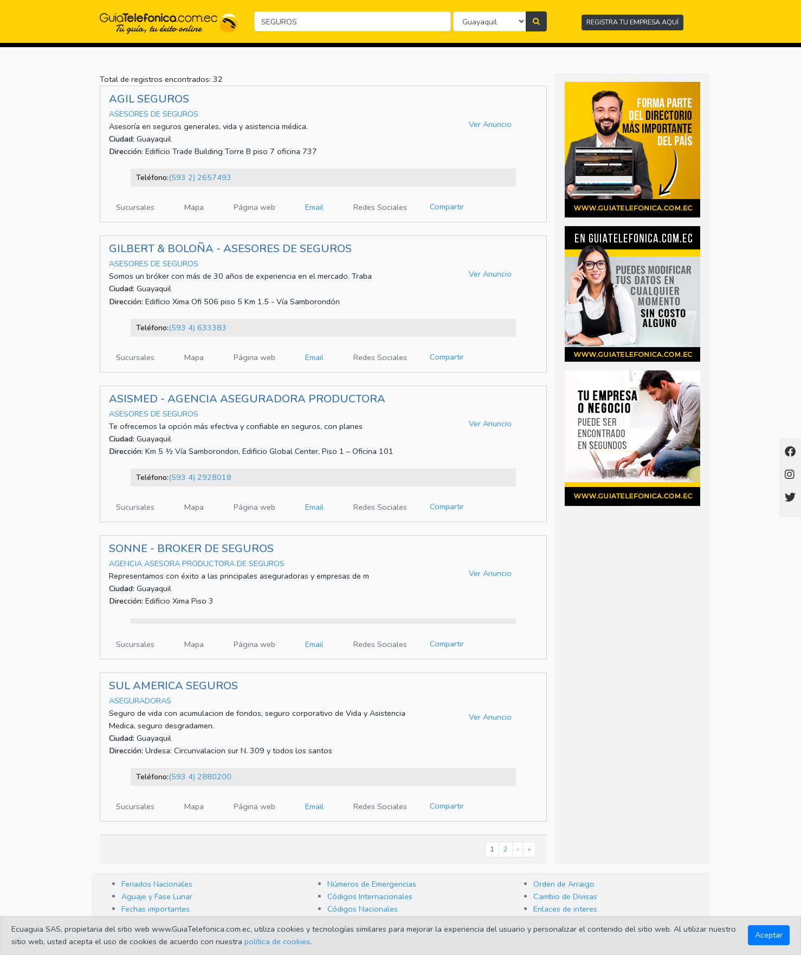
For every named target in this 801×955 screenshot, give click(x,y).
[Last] (529, 849)
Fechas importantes (155, 908)
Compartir (447, 206)
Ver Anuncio (490, 124)
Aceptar (769, 935)
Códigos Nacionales (362, 908)
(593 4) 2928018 (200, 477)
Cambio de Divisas (565, 896)
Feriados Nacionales (156, 884)
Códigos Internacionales (369, 896)
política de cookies (277, 941)
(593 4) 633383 (198, 327)
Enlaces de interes (565, 908)
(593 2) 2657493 (200, 177)
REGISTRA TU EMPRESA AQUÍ (632, 22)
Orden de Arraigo (564, 884)
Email (314, 207)
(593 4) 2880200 (200, 776)
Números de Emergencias (371, 884)
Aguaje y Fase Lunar (156, 896)
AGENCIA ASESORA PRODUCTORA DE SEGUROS (197, 563)
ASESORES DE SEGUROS (153, 113)
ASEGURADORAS (140, 700)
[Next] (518, 849)
